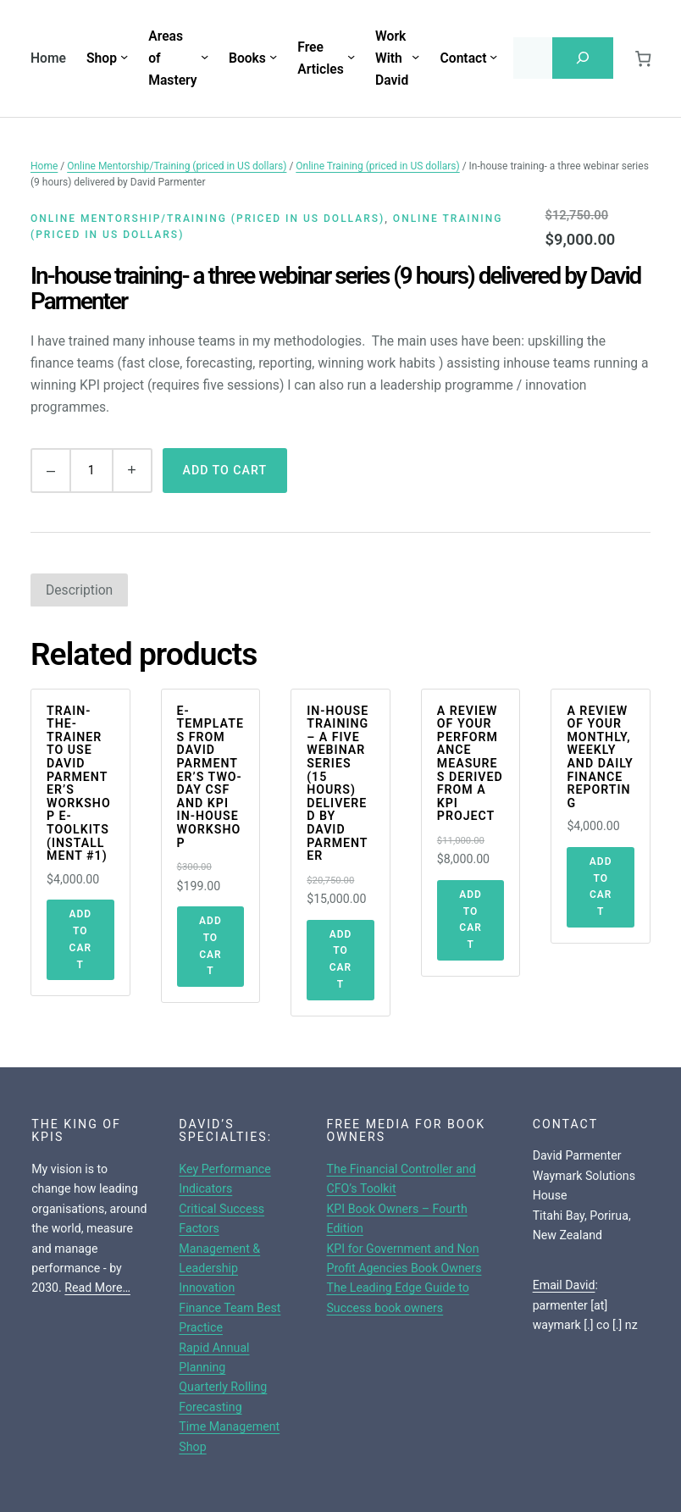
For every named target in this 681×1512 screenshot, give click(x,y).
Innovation (207, 1287)
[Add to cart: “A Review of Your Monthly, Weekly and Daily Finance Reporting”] (600, 887)
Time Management (229, 1426)
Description (79, 590)
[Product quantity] (91, 470)
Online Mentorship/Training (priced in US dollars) (176, 166)
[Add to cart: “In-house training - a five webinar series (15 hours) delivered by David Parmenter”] (340, 960)
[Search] (582, 58)
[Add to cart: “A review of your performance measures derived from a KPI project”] (471, 920)
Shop (192, 1447)
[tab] (79, 590)
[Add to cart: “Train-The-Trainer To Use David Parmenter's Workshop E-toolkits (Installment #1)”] (80, 940)
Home (48, 58)
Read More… (97, 1287)
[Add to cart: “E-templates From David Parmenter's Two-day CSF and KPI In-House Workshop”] (211, 946)
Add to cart (225, 470)
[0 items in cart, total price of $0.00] (643, 58)
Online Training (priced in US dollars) (377, 166)
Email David (564, 1285)
